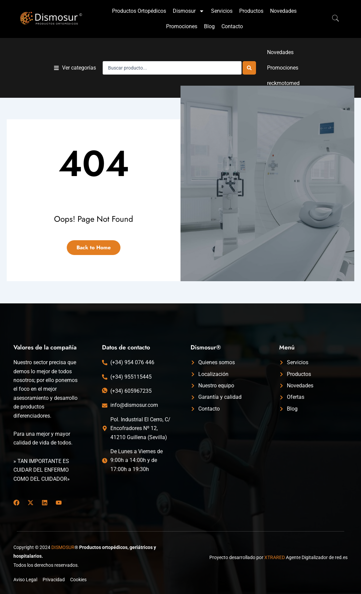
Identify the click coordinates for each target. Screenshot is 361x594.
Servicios (222, 11)
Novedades (283, 11)
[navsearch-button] (332, 19)
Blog (209, 26)
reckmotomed (283, 83)
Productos (251, 11)
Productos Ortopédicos (139, 11)
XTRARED (274, 557)
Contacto (232, 26)
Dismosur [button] (188, 11)
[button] (75, 68)
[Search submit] (249, 68)
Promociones (181, 26)
